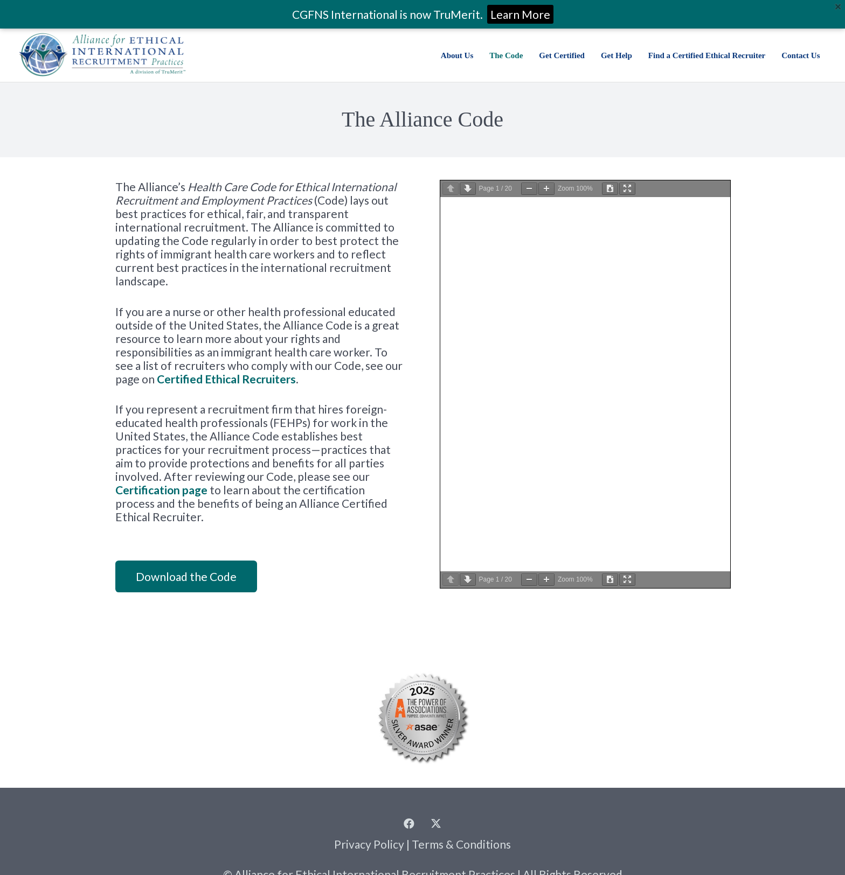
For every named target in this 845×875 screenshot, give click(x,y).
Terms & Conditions (461, 844)
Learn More (520, 14)
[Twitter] (435, 823)
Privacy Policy (369, 844)
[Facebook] (409, 823)
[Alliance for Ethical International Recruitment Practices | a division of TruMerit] (102, 55)
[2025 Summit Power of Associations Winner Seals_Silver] (422, 717)
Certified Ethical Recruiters (226, 379)
